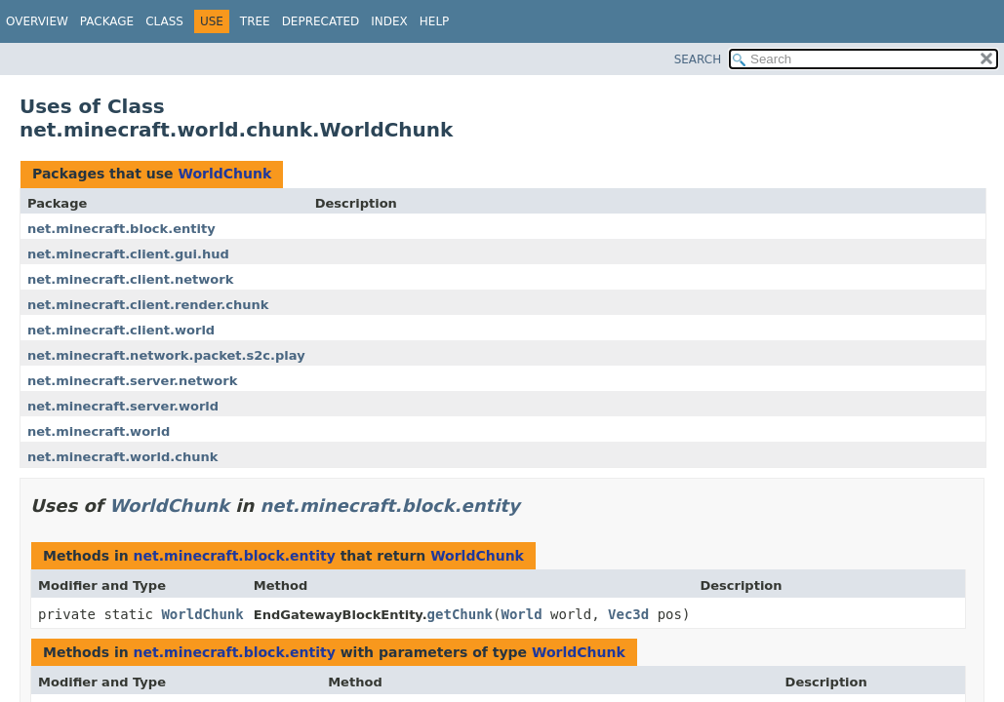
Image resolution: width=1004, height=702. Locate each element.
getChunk (460, 614)
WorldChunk (224, 173)
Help (435, 21)
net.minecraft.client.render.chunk (147, 304)
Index (389, 21)
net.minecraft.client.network (130, 279)
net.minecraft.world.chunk (122, 456)
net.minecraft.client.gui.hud (128, 254)
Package (107, 21)
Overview (37, 21)
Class (164, 21)
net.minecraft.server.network (132, 380)
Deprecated (321, 21)
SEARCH (698, 59)
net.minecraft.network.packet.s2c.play (166, 355)
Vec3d (628, 614)
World (521, 614)
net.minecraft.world (98, 431)
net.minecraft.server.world (123, 406)
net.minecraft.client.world (121, 330)
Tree (255, 21)
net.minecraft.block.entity (121, 228)
